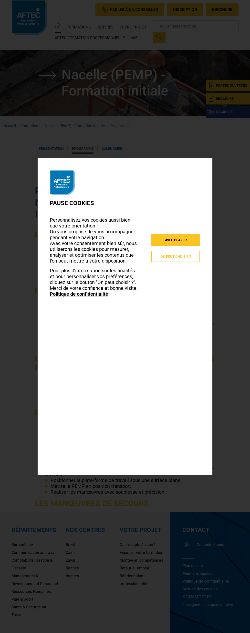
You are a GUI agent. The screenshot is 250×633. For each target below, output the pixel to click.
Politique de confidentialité (79, 294)
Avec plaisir (176, 240)
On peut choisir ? (175, 256)
